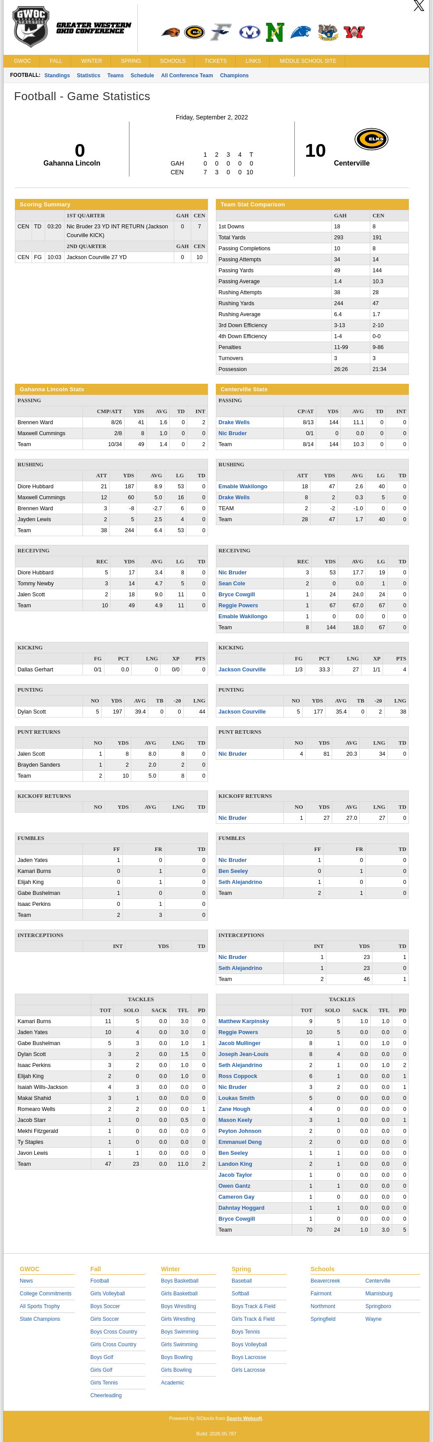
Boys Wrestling (178, 1306)
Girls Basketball (179, 1294)
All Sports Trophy (40, 1306)
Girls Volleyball (107, 1294)
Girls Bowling (176, 1370)
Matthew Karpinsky (243, 1021)
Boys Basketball (179, 1281)
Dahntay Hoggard (241, 1208)
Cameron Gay (236, 1197)
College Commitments (46, 1294)
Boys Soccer (105, 1306)
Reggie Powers (238, 605)
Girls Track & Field (253, 1319)
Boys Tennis (246, 1332)
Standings (57, 75)
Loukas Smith (236, 1098)
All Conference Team (187, 75)
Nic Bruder (232, 433)
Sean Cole (231, 583)
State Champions (40, 1319)
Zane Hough (234, 1109)
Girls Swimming (179, 1344)
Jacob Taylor (235, 1175)
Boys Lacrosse (249, 1357)
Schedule (142, 75)
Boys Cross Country (113, 1332)
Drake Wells (234, 422)
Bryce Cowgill (236, 594)
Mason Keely (235, 1120)
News (26, 1281)
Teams (115, 75)
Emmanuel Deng (240, 1142)
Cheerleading (106, 1395)
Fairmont (321, 1294)
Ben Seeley (233, 871)
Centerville (377, 1281)
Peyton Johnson (239, 1131)
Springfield (323, 1319)
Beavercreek (325, 1281)
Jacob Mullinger (239, 1043)
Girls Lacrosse (248, 1370)
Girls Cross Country (113, 1344)
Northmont (323, 1306)
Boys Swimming (179, 1332)
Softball (240, 1294)
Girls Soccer (104, 1319)
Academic (172, 1383)
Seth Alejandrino (240, 882)
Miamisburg (379, 1294)
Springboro (378, 1306)
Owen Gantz (234, 1186)
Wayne (373, 1319)
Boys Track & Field (254, 1306)
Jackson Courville (242, 670)
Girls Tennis (104, 1383)
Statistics (88, 75)
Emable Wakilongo (243, 486)
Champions (234, 75)
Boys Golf (101, 1357)
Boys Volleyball (249, 1344)
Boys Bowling (177, 1357)
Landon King (235, 1164)
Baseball (242, 1281)
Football (99, 1281)
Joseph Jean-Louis (243, 1054)
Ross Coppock (237, 1076)
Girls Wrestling (178, 1319)
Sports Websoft (244, 1418)
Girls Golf (101, 1370)
